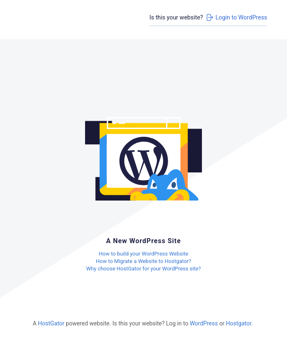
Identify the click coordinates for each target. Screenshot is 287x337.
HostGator (51, 323)
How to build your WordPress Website (143, 254)
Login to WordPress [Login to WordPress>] (236, 17)
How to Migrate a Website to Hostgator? (143, 261)
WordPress (204, 323)
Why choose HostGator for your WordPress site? (143, 268)
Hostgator (238, 323)
